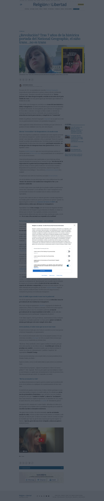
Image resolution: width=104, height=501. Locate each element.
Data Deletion (44, 275)
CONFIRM (42, 270)
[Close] (75, 225)
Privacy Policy (59, 275)
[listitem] (52, 248)
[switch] (68, 251)
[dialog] (52, 250)
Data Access (52, 275)
